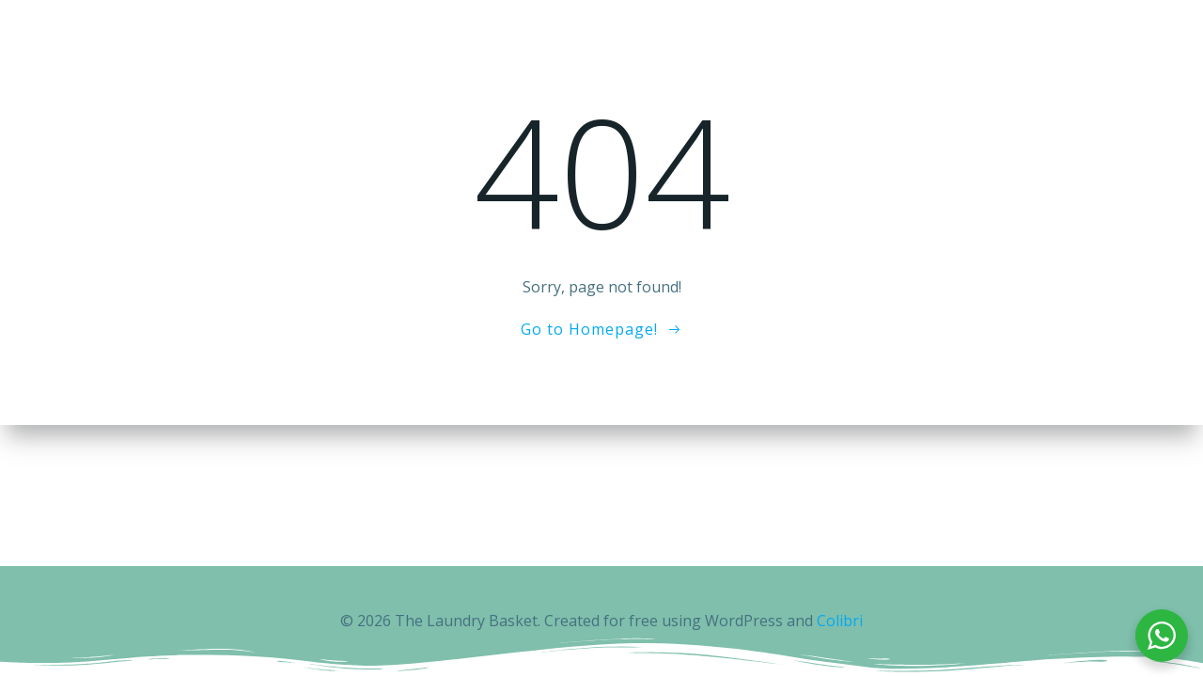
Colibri (840, 620)
